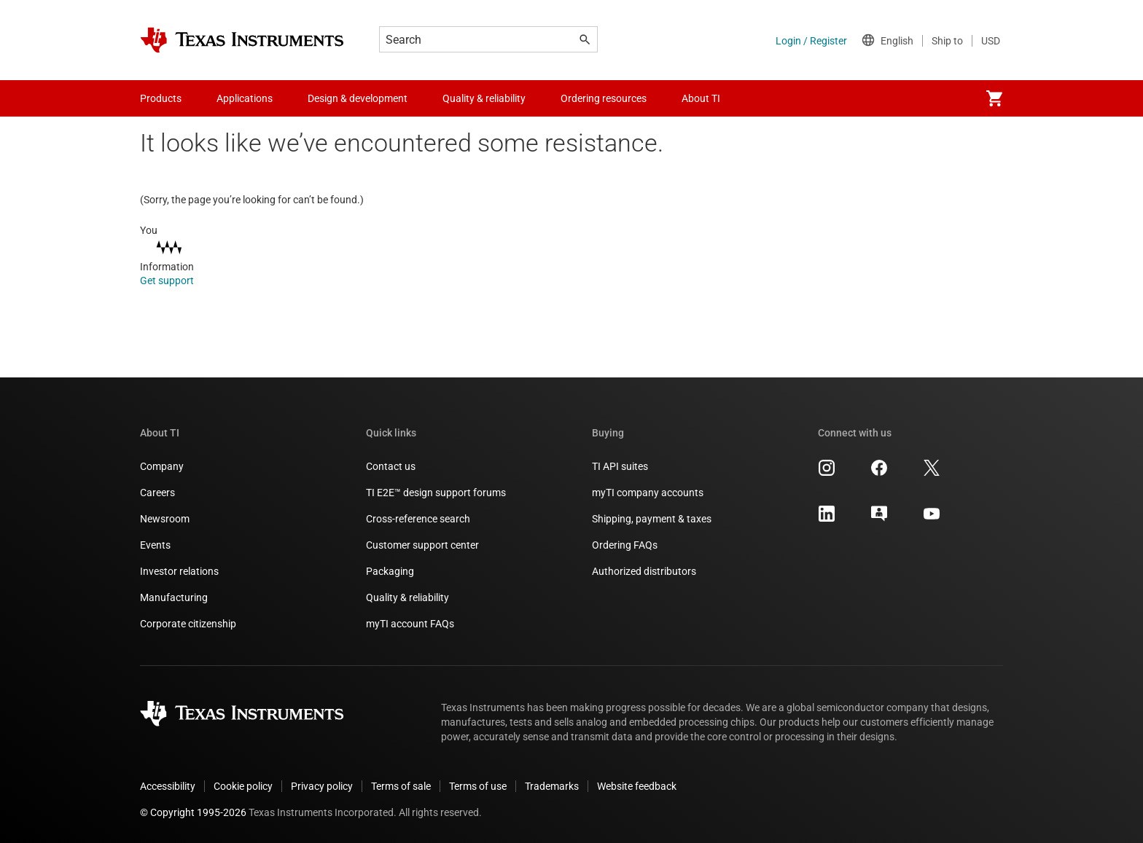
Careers (157, 492)
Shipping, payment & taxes (651, 519)
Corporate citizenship (188, 624)
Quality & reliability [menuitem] (484, 98)
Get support (177, 280)
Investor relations (179, 571)
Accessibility (167, 786)
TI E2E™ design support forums (436, 492)
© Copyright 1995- (193, 812)
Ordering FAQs (625, 545)
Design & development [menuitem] (357, 98)
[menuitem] (994, 98)
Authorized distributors (644, 571)
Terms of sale (401, 786)
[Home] (242, 40)
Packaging (390, 571)
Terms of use (478, 786)
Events (155, 545)
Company (162, 466)
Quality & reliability (407, 597)
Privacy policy (322, 786)
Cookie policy (243, 786)
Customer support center (422, 545)
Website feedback (636, 786)
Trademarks (552, 786)
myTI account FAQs (410, 624)
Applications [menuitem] (244, 98)
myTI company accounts (647, 492)
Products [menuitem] (161, 98)
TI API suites (620, 466)
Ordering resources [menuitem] (604, 98)
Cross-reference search (418, 519)
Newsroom (165, 519)
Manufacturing (174, 597)
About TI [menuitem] (701, 98)
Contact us (391, 466)
